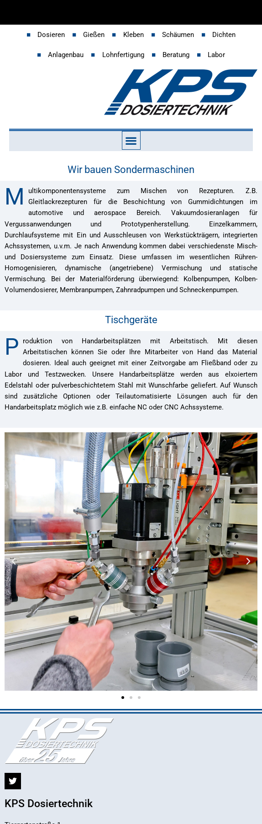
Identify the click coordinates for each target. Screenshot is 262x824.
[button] (131, 140)
